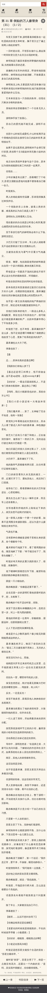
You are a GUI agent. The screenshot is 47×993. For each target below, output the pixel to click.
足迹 (44, 11)
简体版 (20, 990)
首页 (3, 11)
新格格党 (13, 988)
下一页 (39, 980)
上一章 (8, 980)
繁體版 (26, 990)
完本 (30, 11)
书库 (17, 11)
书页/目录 (23, 980)
